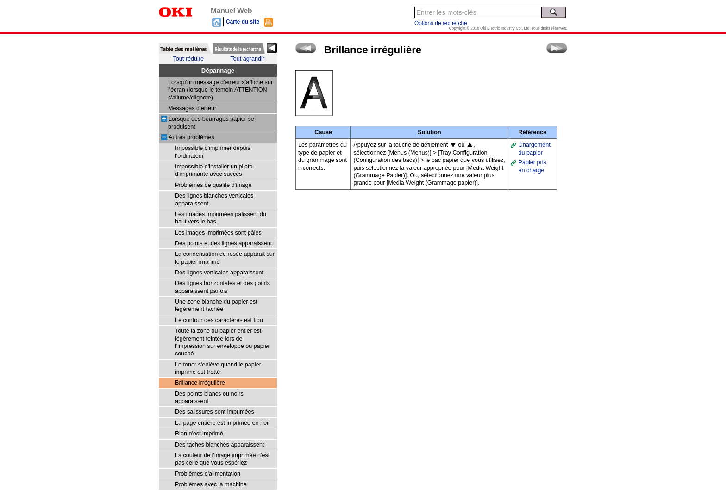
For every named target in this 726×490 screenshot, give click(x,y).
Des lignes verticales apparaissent (219, 272)
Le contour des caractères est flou (219, 320)
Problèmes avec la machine (211, 484)
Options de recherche (440, 23)
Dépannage (217, 70)
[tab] (185, 48)
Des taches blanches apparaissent (219, 444)
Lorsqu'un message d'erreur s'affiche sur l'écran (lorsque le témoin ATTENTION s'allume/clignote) (220, 90)
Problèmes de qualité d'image (213, 185)
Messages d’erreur (192, 108)
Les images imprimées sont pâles (218, 232)
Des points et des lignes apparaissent (223, 243)
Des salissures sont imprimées (214, 412)
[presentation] (185, 48)
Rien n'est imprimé (199, 433)
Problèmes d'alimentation (207, 474)
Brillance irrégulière (200, 382)
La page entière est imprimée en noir (222, 423)
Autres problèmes (191, 137)
